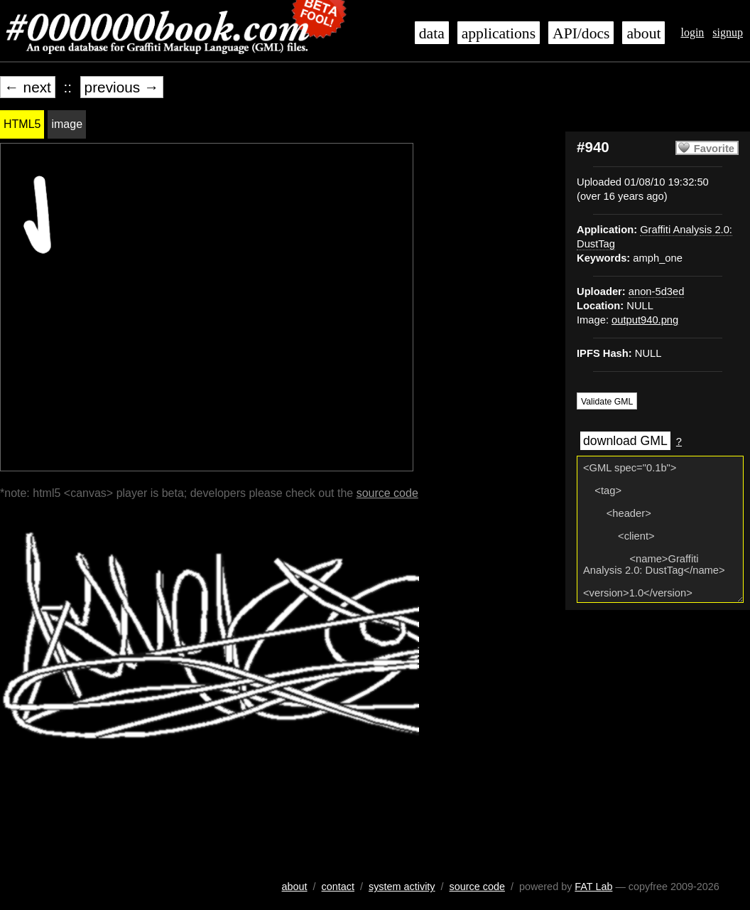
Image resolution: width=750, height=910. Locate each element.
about (643, 33)
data (432, 33)
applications (499, 33)
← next (27, 87)
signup (727, 32)
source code (387, 493)
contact (338, 886)
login (692, 32)
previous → (122, 87)
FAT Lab (593, 886)
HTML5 (22, 124)
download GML (625, 441)
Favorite (714, 148)
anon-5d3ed (657, 291)
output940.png (645, 320)
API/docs (581, 33)
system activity (402, 886)
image (66, 124)
